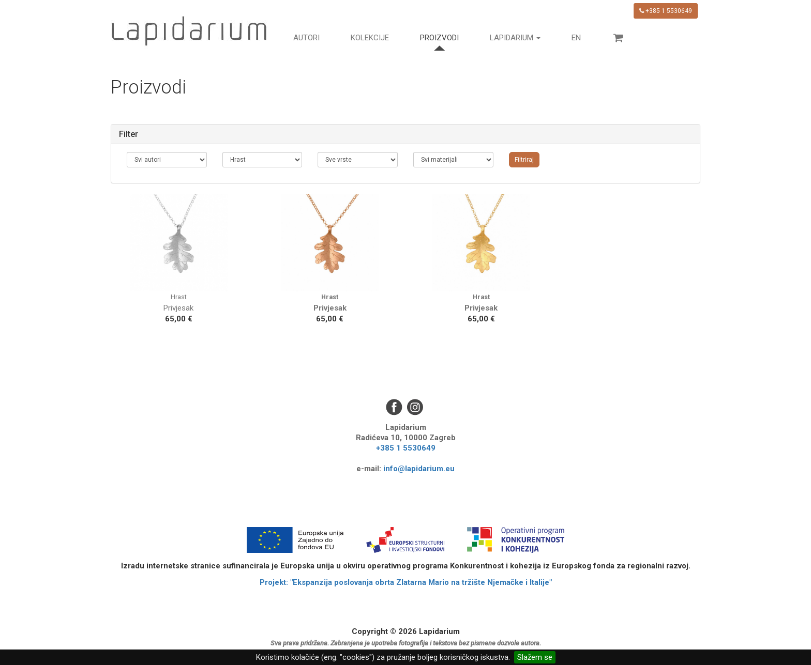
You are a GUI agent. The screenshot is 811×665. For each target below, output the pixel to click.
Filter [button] (128, 134)
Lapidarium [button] (515, 37)
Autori (306, 37)
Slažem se (534, 657)
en (576, 37)
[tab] (405, 134)
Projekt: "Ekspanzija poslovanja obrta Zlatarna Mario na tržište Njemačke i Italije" (406, 582)
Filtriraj (524, 159)
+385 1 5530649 (665, 10)
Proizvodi (439, 37)
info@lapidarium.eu (419, 468)
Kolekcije (370, 37)
